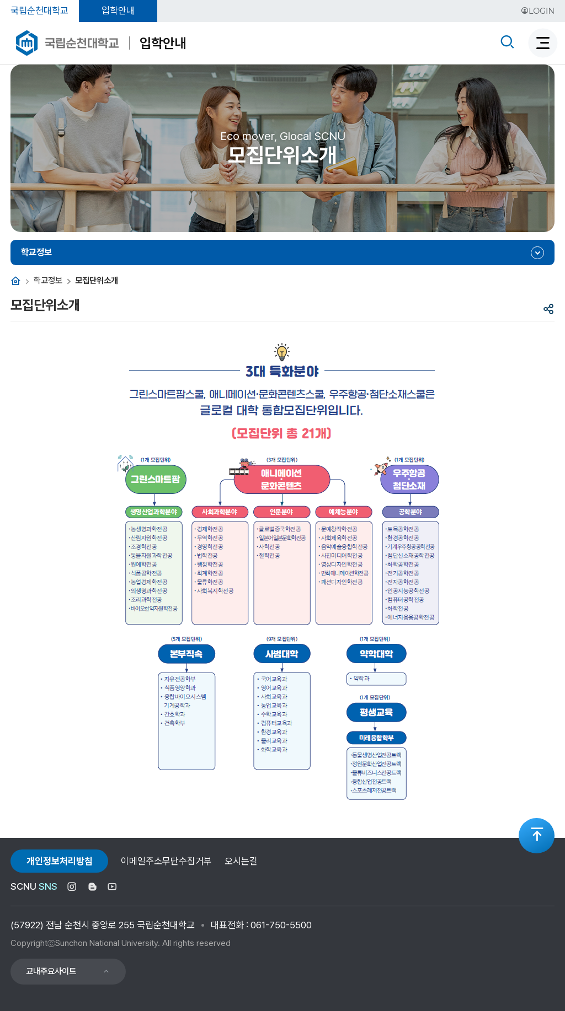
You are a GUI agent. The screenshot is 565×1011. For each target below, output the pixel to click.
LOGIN (538, 11)
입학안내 (118, 10)
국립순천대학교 (39, 10)
